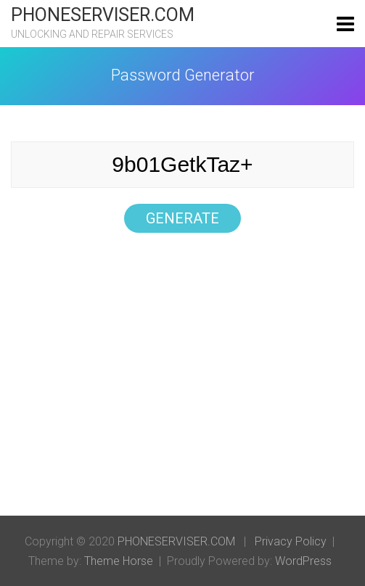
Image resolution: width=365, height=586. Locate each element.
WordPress (303, 561)
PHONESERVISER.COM (102, 14)
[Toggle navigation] (345, 24)
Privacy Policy (291, 541)
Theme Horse (118, 561)
